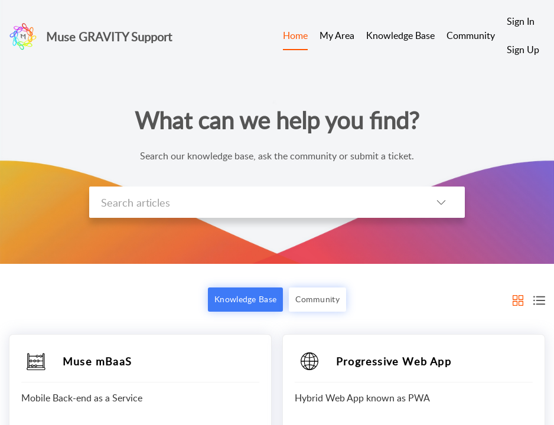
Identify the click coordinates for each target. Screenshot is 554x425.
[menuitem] (523, 22)
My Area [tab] (337, 35)
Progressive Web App (393, 361)
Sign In (521, 21)
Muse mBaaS (97, 361)
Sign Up (523, 49)
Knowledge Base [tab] (400, 35)
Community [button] (317, 299)
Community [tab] (471, 35)
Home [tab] (295, 35)
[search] (253, 202)
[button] (441, 202)
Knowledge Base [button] (245, 299)
